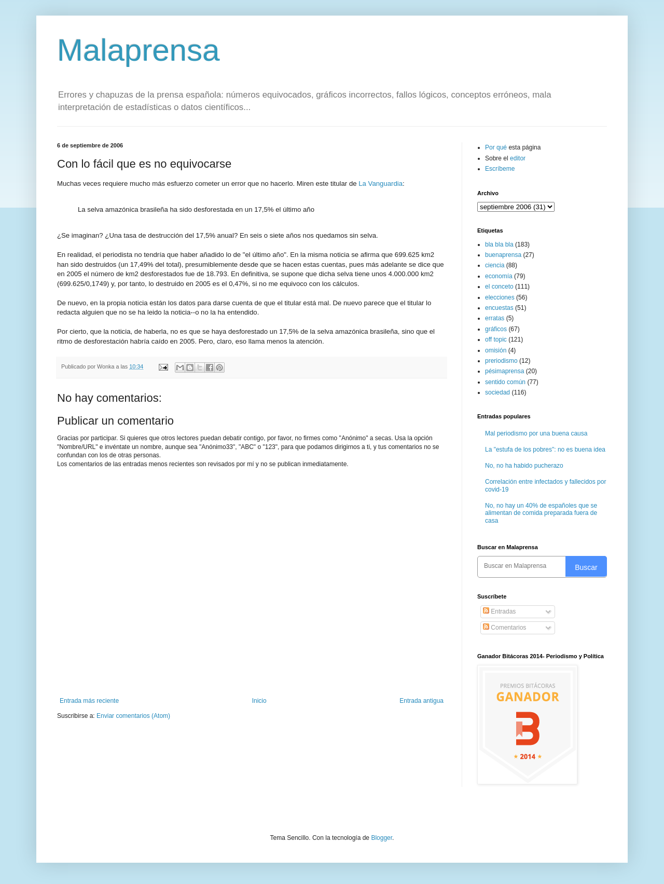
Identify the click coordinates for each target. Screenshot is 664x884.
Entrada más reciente (89, 700)
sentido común (505, 382)
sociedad (497, 392)
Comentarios (504, 627)
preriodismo (501, 360)
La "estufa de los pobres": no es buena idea (545, 449)
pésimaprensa (504, 371)
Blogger (381, 837)
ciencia (494, 265)
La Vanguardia (380, 183)
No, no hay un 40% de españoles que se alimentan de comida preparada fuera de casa (541, 513)
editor (517, 158)
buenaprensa (503, 255)
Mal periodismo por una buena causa (536, 433)
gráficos (496, 329)
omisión (495, 350)
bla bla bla (499, 244)
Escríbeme (500, 168)
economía (499, 276)
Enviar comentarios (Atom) (133, 715)
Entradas (499, 611)
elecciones (500, 297)
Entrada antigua (421, 700)
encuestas (499, 307)
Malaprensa (138, 50)
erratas (494, 318)
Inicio (259, 700)
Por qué (496, 147)
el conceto (499, 286)
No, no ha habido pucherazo (524, 465)
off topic (496, 339)
